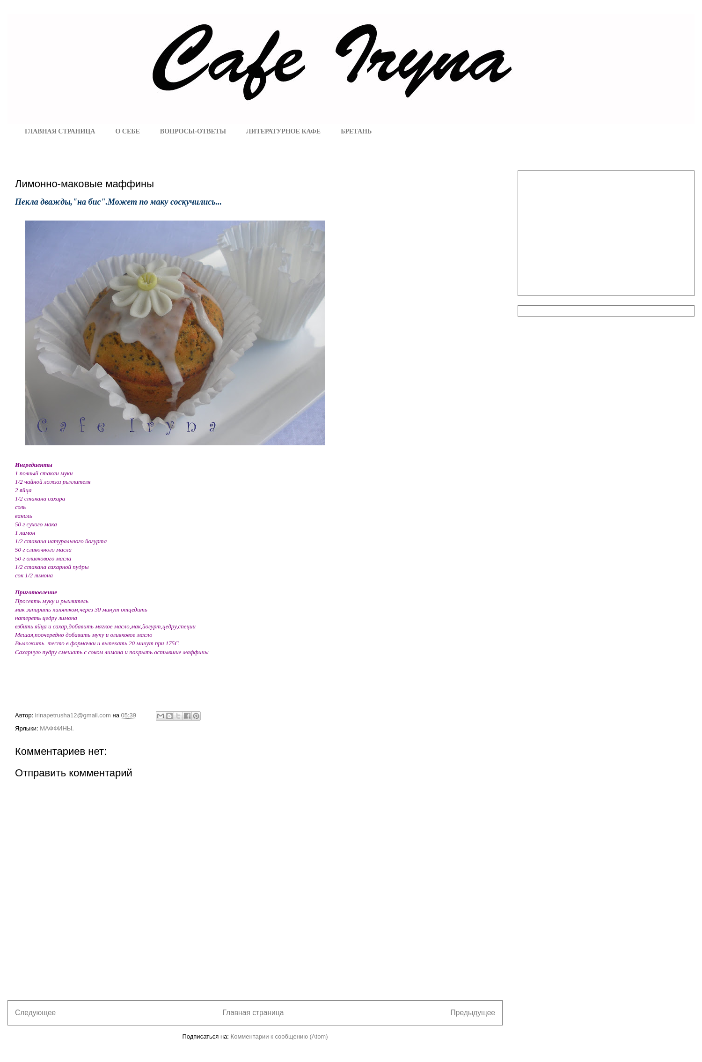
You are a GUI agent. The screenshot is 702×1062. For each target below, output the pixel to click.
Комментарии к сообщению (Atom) (279, 1036)
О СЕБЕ (127, 131)
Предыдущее (473, 1013)
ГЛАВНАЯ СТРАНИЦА (60, 131)
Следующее (35, 1013)
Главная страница (253, 1013)
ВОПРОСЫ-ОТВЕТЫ (193, 131)
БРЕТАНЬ (356, 131)
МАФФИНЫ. (57, 728)
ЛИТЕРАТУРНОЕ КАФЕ (283, 131)
